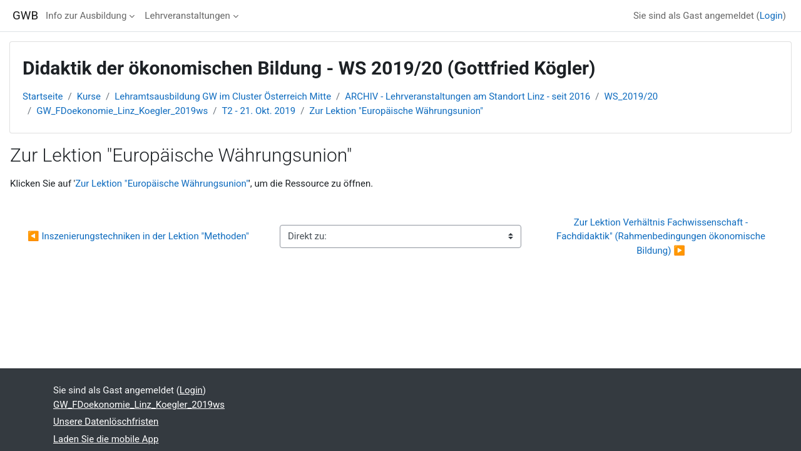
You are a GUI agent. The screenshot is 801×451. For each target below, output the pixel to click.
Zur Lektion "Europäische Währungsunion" (396, 111)
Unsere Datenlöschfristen (105, 421)
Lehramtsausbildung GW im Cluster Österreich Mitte (223, 96)
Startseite (43, 96)
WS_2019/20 (631, 96)
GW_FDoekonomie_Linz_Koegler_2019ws (122, 111)
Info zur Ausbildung (86, 15)
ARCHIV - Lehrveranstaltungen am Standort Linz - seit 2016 (467, 96)
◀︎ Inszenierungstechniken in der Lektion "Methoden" (138, 236)
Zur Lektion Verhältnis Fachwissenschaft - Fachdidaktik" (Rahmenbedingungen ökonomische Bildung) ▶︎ (662, 236)
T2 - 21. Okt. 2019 (258, 111)
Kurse (89, 96)
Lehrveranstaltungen (187, 15)
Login (771, 15)
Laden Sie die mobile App (105, 439)
